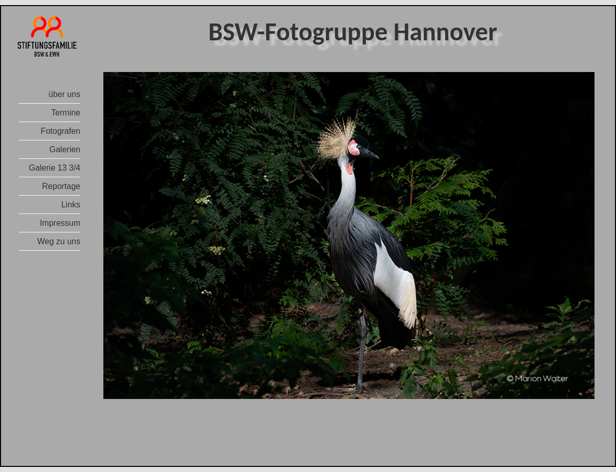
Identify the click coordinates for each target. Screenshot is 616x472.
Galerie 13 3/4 (54, 167)
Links (70, 204)
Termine (65, 112)
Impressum (60, 223)
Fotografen (60, 131)
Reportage (61, 186)
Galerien (65, 149)
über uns (64, 94)
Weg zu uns (58, 241)
